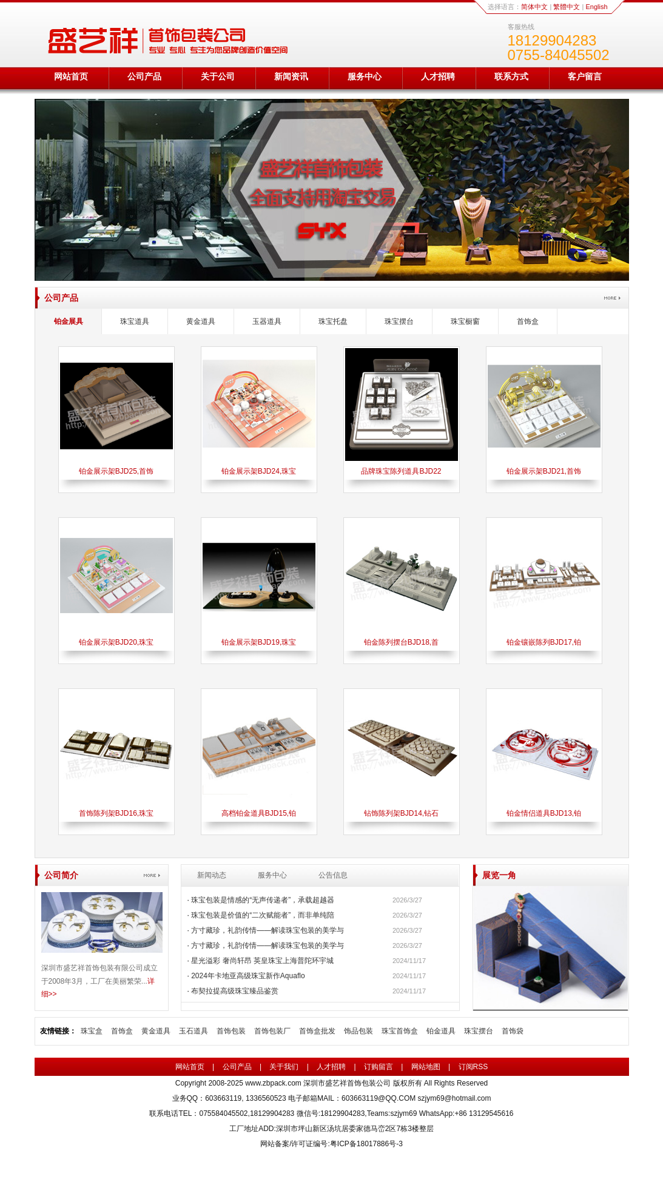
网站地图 (425, 1067)
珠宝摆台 (399, 321)
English (596, 6)
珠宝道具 (134, 321)
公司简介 (61, 875)
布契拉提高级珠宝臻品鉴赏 (234, 991)
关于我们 (283, 1067)
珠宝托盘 (333, 321)
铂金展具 (68, 321)
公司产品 (144, 76)
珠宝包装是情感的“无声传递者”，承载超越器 (262, 900)
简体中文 (534, 6)
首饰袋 (512, 1031)
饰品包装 (358, 1031)
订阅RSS (473, 1067)
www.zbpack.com (273, 1083)
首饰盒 (528, 321)
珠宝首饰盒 (400, 1031)
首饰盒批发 (317, 1031)
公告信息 (333, 875)
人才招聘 (438, 76)
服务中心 (365, 76)
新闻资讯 (291, 76)
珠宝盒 (92, 1031)
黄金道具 (200, 321)
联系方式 (511, 76)
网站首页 (71, 76)
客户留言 (585, 76)
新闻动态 (211, 875)
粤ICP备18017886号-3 (366, 1144)
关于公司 (218, 76)
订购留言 (378, 1067)
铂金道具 (441, 1031)
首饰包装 (231, 1031)
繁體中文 (566, 6)
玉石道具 (193, 1031)
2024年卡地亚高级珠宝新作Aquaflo (248, 976)
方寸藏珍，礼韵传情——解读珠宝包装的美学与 (267, 930)
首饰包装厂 (272, 1031)
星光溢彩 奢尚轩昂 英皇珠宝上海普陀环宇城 (262, 960)
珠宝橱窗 (465, 321)
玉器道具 (266, 321)
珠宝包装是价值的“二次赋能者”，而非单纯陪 (262, 915)
